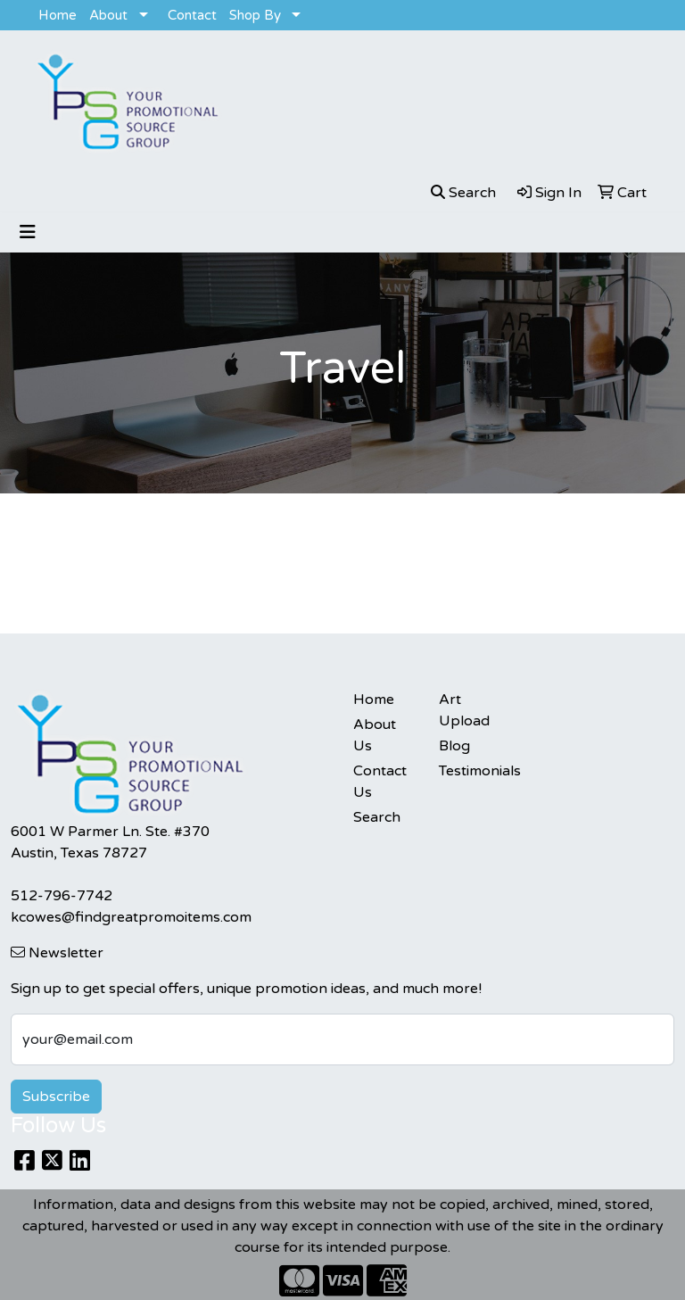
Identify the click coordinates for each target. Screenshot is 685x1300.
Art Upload (464, 710)
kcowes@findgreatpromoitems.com (131, 917)
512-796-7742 (61, 896)
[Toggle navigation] (27, 232)
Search (376, 817)
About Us (374, 735)
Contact (192, 15)
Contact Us (380, 781)
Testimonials (471, 771)
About (108, 15)
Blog (454, 746)
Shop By (255, 15)
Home (57, 15)
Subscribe (56, 1096)
